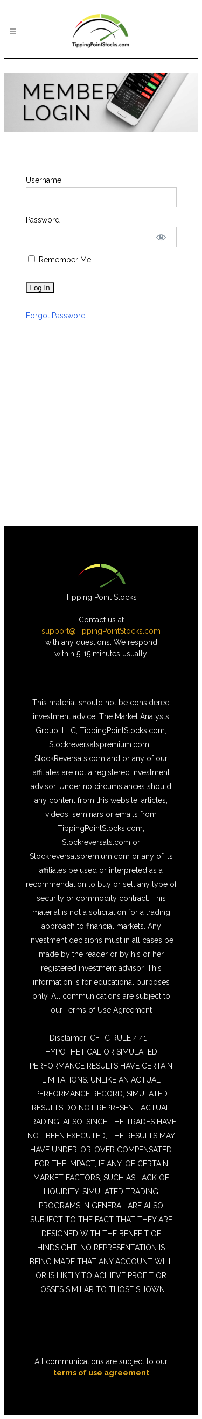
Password (43, 220)
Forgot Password (56, 315)
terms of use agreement (101, 1372)
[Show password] (160, 237)
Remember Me (59, 259)
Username (43, 180)
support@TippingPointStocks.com (101, 631)
